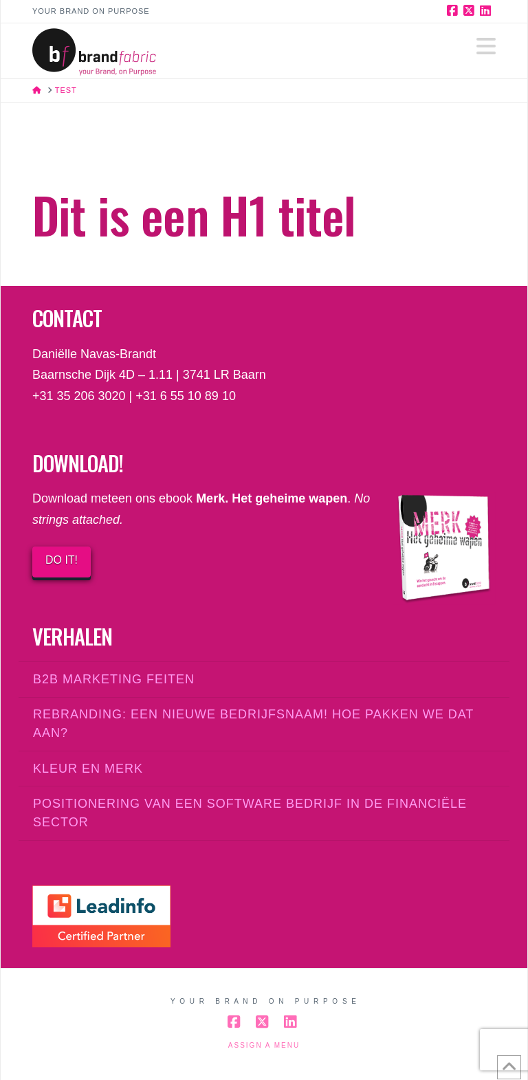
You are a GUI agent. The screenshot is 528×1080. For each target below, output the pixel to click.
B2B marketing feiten (114, 679)
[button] (486, 46)
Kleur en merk (88, 768)
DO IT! (61, 560)
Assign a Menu (264, 1045)
